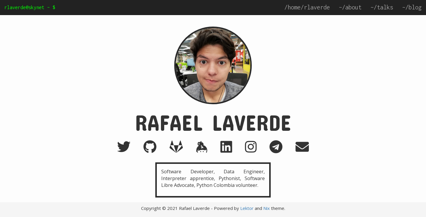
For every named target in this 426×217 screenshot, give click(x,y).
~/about (350, 7)
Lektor (247, 208)
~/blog (412, 7)
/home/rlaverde (307, 7)
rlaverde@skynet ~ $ (29, 7)
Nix (266, 208)
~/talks (381, 7)
